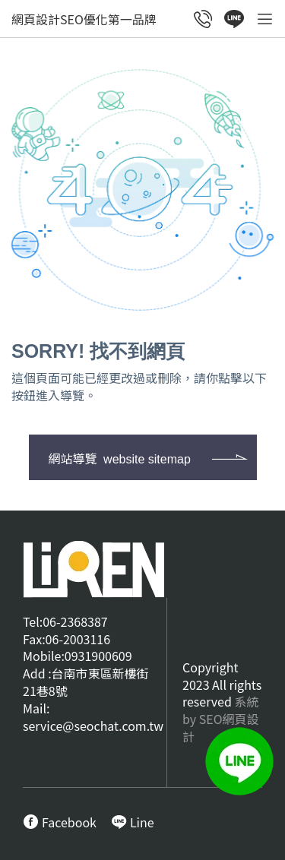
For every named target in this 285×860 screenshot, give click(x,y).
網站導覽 (120, 458)
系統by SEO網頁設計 (220, 718)
